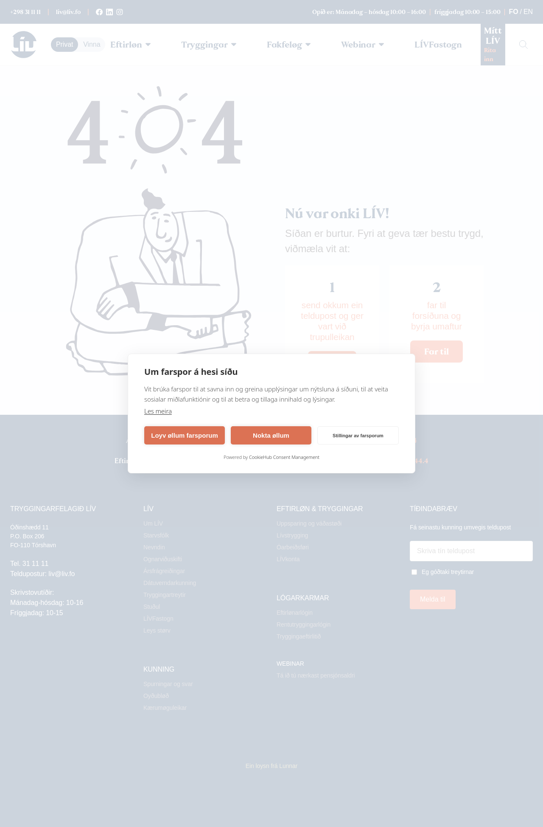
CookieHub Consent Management (284, 457)
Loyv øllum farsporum (184, 435)
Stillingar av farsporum (358, 435)
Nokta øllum (271, 435)
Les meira (158, 411)
